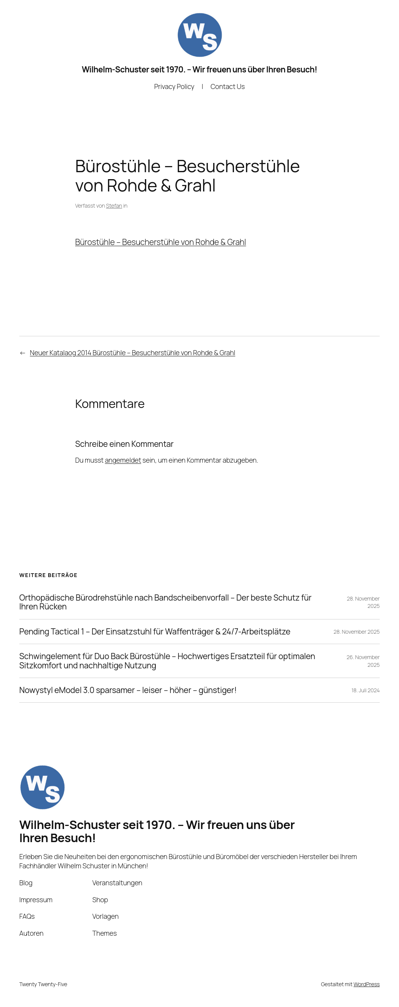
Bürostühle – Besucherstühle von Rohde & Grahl (160, 242)
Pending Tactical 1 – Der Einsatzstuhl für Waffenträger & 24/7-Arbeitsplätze (154, 631)
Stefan (114, 205)
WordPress (367, 984)
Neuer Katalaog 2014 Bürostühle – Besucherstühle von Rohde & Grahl (133, 352)
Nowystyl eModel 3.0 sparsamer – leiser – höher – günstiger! (128, 690)
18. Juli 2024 (366, 690)
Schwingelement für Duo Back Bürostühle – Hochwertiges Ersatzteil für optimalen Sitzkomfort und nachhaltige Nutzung (167, 661)
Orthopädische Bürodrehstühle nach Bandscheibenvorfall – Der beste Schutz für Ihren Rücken (165, 602)
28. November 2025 (356, 631)
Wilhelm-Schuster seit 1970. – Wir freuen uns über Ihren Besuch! (199, 69)
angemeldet (123, 460)
